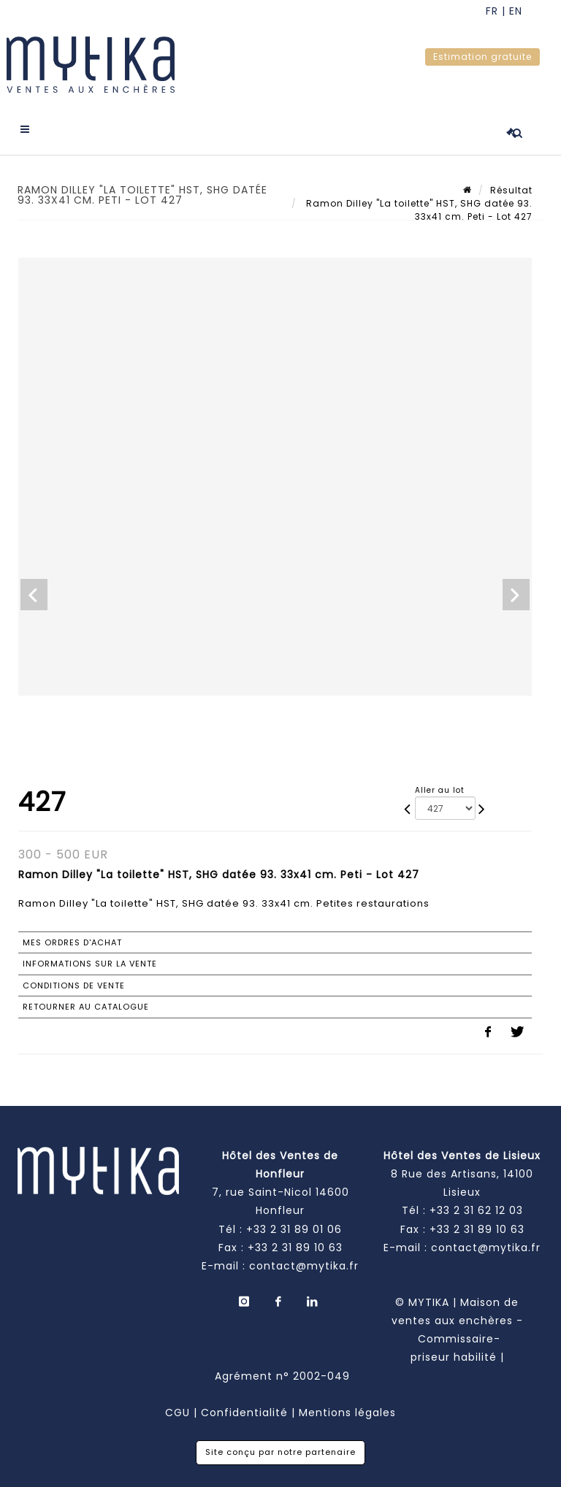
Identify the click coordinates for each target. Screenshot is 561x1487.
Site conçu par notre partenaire (280, 1452)
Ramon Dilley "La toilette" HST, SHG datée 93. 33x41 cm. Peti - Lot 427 (418, 210)
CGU (177, 1412)
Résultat (511, 190)
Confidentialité (244, 1412)
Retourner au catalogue (86, 1007)
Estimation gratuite (482, 56)
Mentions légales (347, 1412)
